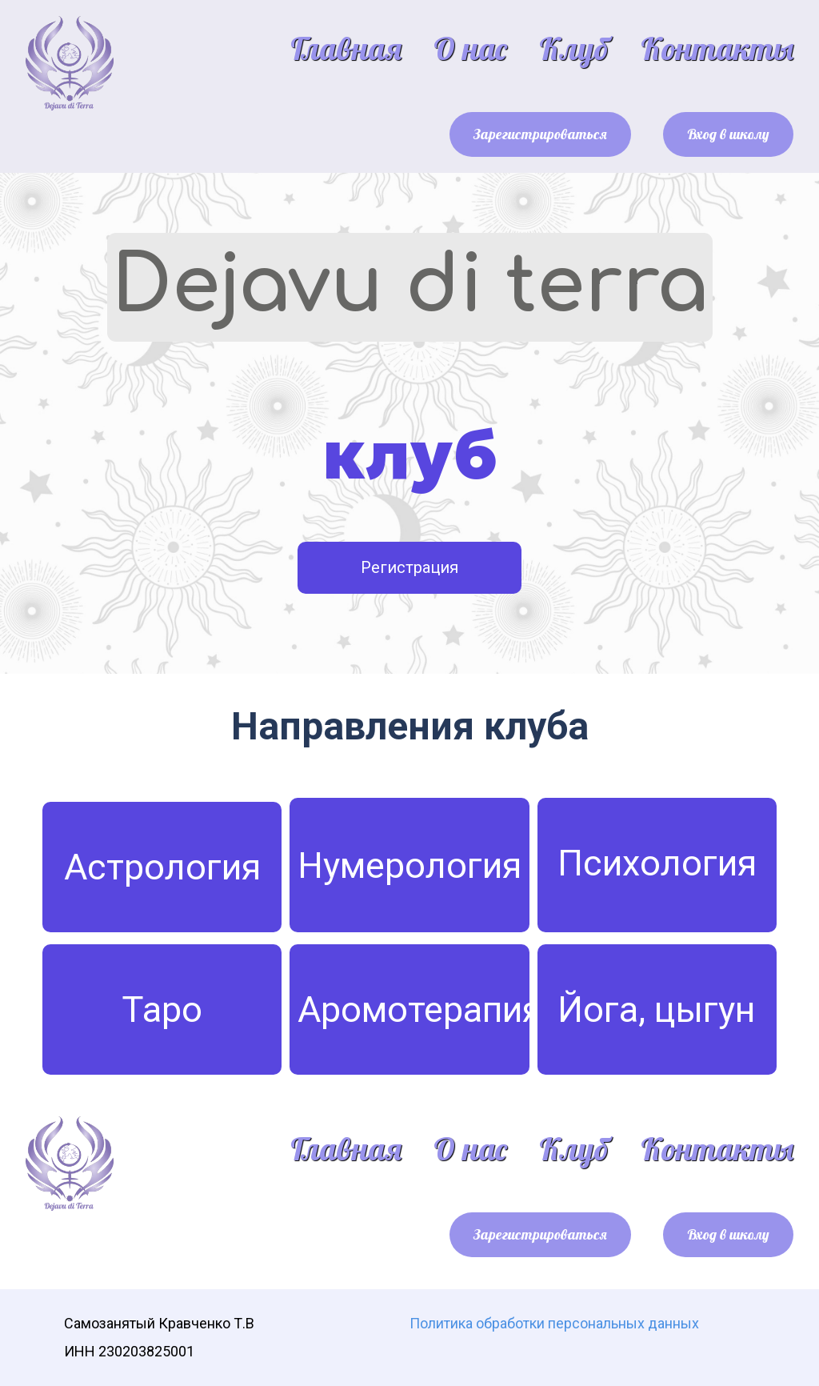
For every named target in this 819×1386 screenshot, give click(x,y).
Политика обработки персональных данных (554, 1323)
